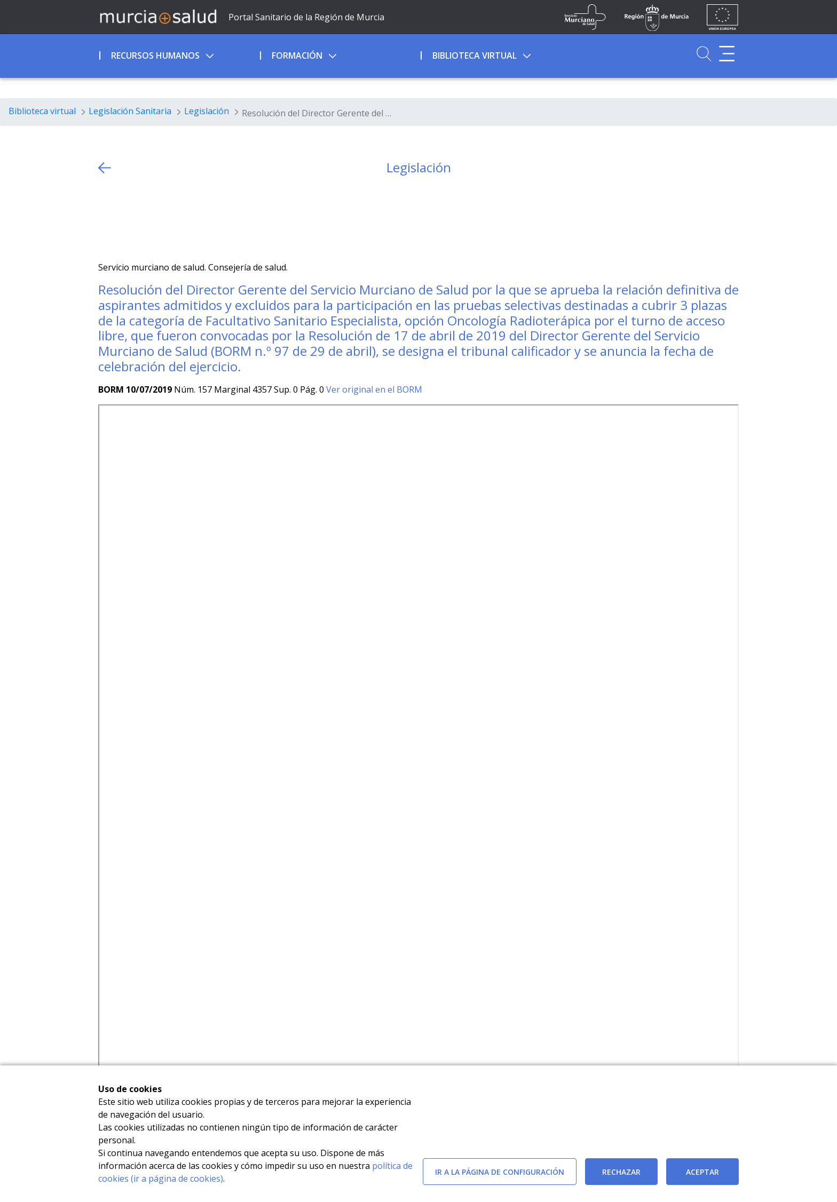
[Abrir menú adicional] (727, 53)
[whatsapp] (148, 218)
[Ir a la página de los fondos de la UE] (722, 17)
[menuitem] (178, 54)
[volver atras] (104, 167)
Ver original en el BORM (374, 389)
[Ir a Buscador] (704, 53)
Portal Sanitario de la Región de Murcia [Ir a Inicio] (306, 17)
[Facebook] (127, 218)
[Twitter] (106, 218)
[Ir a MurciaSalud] (158, 16)
